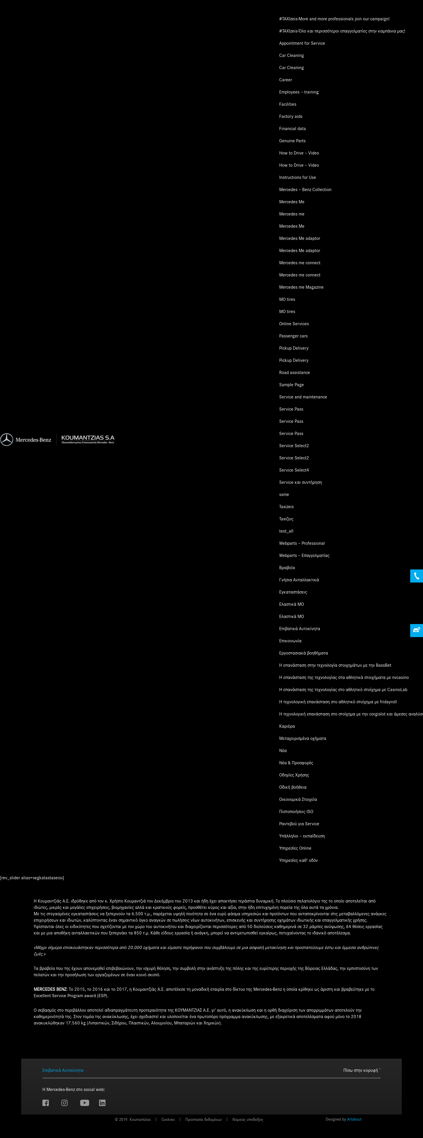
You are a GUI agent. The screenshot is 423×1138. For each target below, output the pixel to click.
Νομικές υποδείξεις (247, 1120)
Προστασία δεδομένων (203, 1120)
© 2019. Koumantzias (133, 1120)
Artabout (354, 1119)
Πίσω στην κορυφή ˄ (362, 1070)
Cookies (168, 1120)
